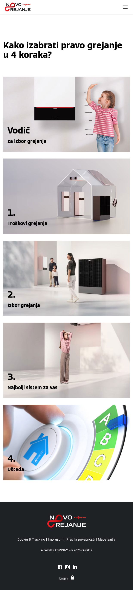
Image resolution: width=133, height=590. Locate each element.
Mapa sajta (106, 539)
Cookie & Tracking (31, 539)
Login (66, 578)
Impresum (56, 539)
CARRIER (86, 550)
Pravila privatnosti (80, 539)
